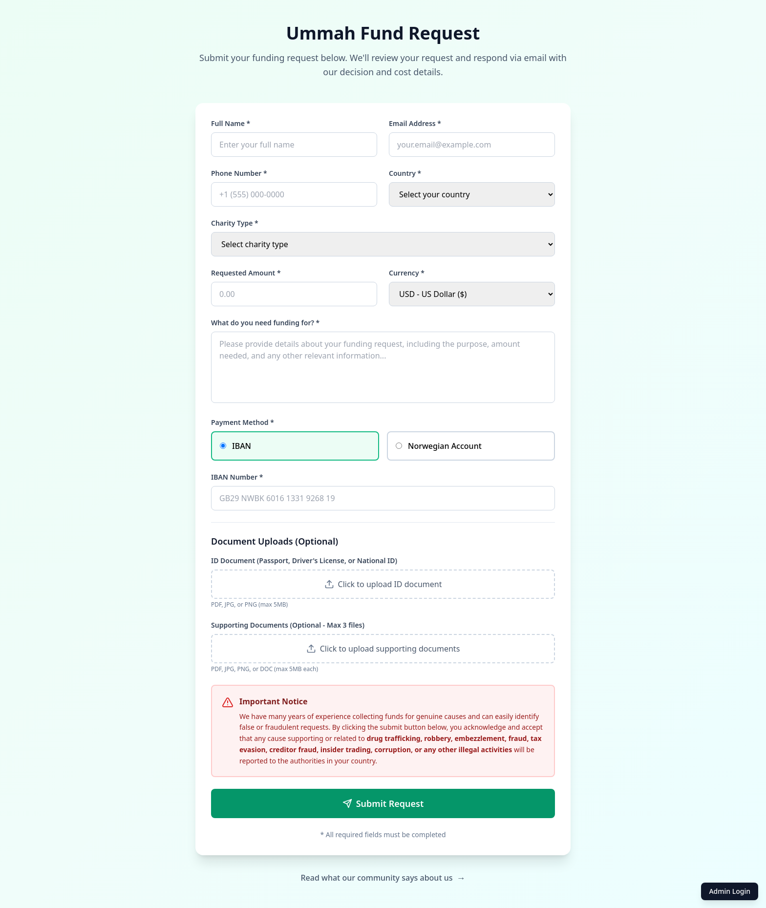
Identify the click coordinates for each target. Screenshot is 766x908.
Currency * (407, 272)
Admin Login (729, 891)
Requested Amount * (246, 272)
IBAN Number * (237, 477)
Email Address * (415, 123)
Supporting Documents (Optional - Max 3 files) (287, 625)
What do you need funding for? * (265, 322)
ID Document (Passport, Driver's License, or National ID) (304, 560)
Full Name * (230, 123)
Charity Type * (234, 223)
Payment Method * (242, 422)
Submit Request (383, 803)
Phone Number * (239, 173)
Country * (405, 173)
